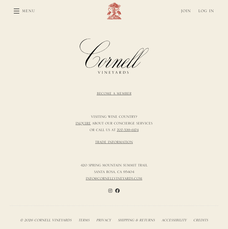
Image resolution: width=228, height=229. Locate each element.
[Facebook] (117, 190)
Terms (83, 220)
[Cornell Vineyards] (114, 56)
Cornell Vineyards (114, 11)
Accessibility (174, 220)
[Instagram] (110, 190)
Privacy (103, 220)
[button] (24, 11)
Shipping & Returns (136, 220)
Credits (200, 220)
